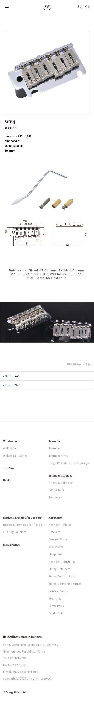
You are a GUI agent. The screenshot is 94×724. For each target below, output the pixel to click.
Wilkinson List (79, 364)
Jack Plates (56, 558)
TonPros (8, 479)
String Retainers (59, 580)
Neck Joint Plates (60, 535)
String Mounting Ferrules (65, 595)
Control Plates (58, 550)
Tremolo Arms (58, 466)
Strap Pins (55, 565)
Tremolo (54, 452)
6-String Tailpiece (14, 543)
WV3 (17, 376)
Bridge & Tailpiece (60, 486)
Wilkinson (10, 452)
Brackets (54, 543)
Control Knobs (58, 602)
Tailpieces (55, 508)
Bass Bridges (11, 555)
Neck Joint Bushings (62, 572)
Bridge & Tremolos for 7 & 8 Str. (24, 535)
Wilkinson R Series (15, 466)
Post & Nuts (56, 501)
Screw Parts (56, 617)
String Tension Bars (62, 587)
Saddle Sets (56, 624)
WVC (17, 385)
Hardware (55, 528)
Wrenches (55, 609)
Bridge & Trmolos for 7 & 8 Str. (23, 528)
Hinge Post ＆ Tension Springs (69, 474)
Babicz (7, 491)
